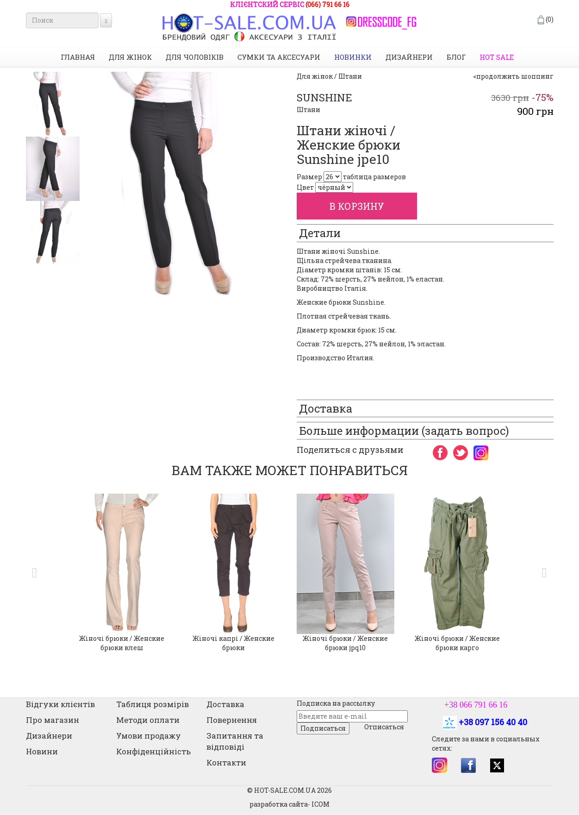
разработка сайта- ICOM (289, 804)
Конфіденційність (153, 751)
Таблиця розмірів (152, 704)
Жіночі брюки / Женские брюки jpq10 (345, 643)
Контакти (226, 762)
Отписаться (384, 726)
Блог (456, 57)
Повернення (231, 720)
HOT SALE (496, 57)
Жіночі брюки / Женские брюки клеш (121, 643)
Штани (308, 109)
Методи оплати (148, 720)
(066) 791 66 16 (327, 4)
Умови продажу (148, 735)
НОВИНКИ (353, 57)
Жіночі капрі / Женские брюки (233, 643)
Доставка (225, 704)
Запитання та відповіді (234, 741)
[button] (32, 572)
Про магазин (52, 720)
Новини (42, 751)
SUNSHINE (324, 97)
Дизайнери (409, 57)
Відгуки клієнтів (60, 704)
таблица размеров (374, 176)
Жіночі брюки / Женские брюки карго (457, 643)
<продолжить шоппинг (513, 76)
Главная (78, 57)
